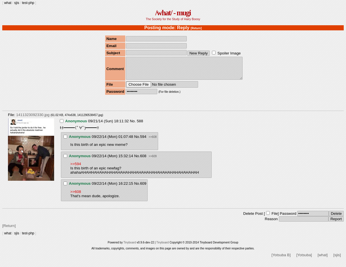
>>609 (152, 160)
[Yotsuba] (304, 259)
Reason (271, 223)
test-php (28, 3)
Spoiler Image (229, 53)
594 (143, 141)
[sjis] (337, 259)
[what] (323, 259)
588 (140, 125)
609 (143, 188)
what (7, 3)
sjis (16, 3)
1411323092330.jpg (33, 119)
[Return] (196, 28)
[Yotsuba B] (281, 259)
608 (143, 160)
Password (288, 218)
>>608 (152, 141)
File (274, 218)
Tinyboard (129, 246)
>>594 (75, 168)
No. (133, 125)
